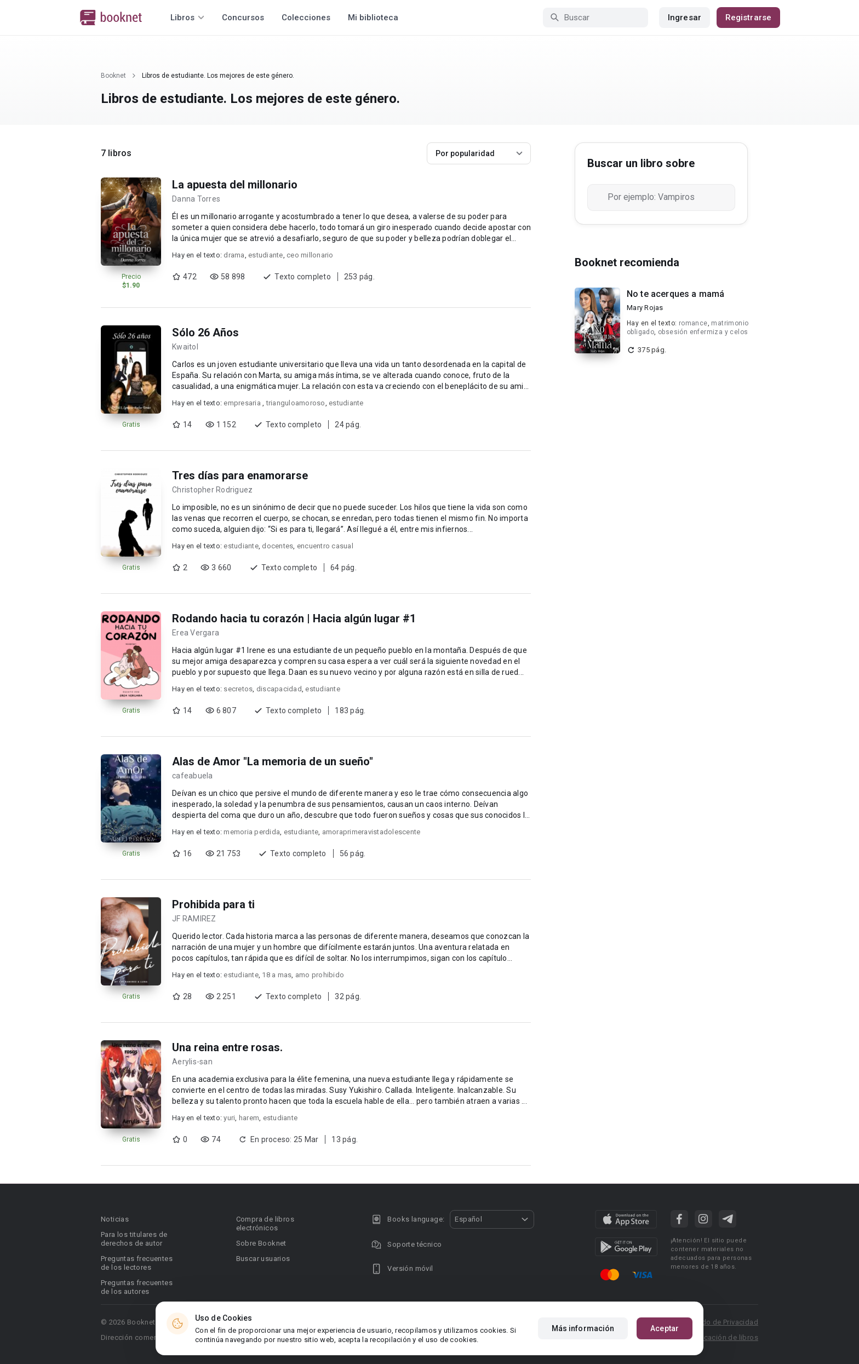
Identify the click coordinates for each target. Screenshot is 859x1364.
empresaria (243, 403)
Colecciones (306, 17)
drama (234, 255)
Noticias (115, 1219)
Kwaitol (185, 346)
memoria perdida (252, 832)
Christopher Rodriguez (212, 489)
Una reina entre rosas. (227, 1047)
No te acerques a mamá (675, 294)
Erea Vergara (195, 632)
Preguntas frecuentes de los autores (137, 1287)
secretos (238, 689)
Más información (583, 1328)
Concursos (243, 17)
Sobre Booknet (261, 1243)
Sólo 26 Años (205, 332)
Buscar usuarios (263, 1258)
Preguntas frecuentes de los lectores (137, 1262)
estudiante (265, 255)
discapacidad (279, 689)
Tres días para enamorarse (240, 475)
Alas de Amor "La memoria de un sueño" (272, 761)
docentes (277, 546)
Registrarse (748, 17)
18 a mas (276, 975)
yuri (229, 1118)
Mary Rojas (645, 307)
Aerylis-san (192, 1061)
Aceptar (664, 1328)
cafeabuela (192, 775)
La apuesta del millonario (234, 184)
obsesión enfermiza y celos (703, 332)
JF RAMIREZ (194, 918)
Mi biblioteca (373, 17)
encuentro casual (325, 546)
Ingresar (684, 17)
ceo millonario (310, 255)
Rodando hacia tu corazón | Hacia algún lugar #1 (294, 618)
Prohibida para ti (213, 904)
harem (249, 1118)
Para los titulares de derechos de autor (134, 1238)
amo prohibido (319, 975)
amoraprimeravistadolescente (371, 832)
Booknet (113, 75)
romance (693, 323)
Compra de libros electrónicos (265, 1223)
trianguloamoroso (295, 403)
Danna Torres (196, 198)
